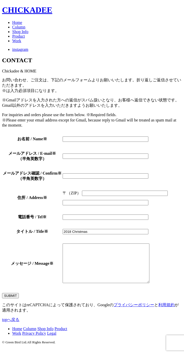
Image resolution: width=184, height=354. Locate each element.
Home (17, 22)
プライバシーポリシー (134, 312)
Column (18, 27)
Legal (51, 341)
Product (18, 36)
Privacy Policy (34, 341)
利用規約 (166, 312)
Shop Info (20, 31)
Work (16, 41)
